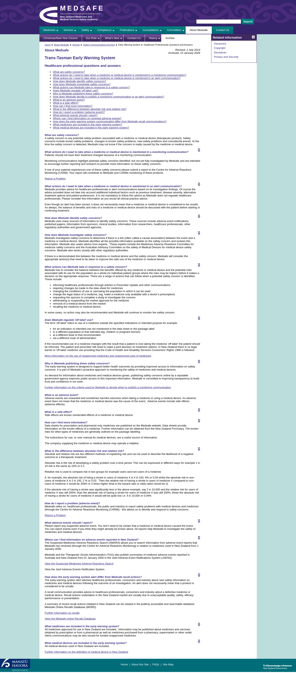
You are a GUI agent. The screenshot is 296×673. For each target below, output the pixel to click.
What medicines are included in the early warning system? (87, 124)
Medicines (49, 30)
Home (48, 45)
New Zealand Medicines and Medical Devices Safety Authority (79, 18)
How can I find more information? (72, 105)
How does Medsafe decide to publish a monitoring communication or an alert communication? (108, 96)
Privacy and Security (226, 56)
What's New (112, 38)
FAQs (155, 664)
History (153, 38)
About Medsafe (199, 30)
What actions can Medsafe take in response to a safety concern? (91, 87)
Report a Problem (55, 178)
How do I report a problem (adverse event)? (79, 112)
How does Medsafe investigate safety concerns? (82, 84)
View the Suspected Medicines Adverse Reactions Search (79, 563)
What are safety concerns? (69, 71)
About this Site (140, 664)
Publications (127, 30)
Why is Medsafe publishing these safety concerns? (83, 93)
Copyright (220, 48)
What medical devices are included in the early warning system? (91, 127)
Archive (170, 38)
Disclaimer (220, 52)
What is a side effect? (66, 102)
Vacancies (220, 43)
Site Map (168, 664)
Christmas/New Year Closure (60, 38)
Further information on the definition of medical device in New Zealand (86, 651)
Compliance (104, 30)
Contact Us (222, 30)
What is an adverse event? (69, 99)
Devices (68, 30)
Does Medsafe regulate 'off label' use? (75, 90)
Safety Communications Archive (99, 45)
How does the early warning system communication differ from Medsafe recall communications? (110, 121)
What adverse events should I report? (75, 115)
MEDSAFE (82, 8)
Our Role (91, 38)
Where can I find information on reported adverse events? (87, 118)
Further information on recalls (62, 612)
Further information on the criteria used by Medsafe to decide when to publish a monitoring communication (108, 387)
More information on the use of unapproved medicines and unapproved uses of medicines (98, 355)
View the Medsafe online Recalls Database (70, 618)
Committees (174, 30)
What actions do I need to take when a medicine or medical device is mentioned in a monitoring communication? (119, 75)
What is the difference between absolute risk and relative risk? (90, 109)
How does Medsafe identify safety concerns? (79, 81)
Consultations (150, 30)
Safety (85, 30)
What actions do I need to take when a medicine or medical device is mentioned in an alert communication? (117, 78)
